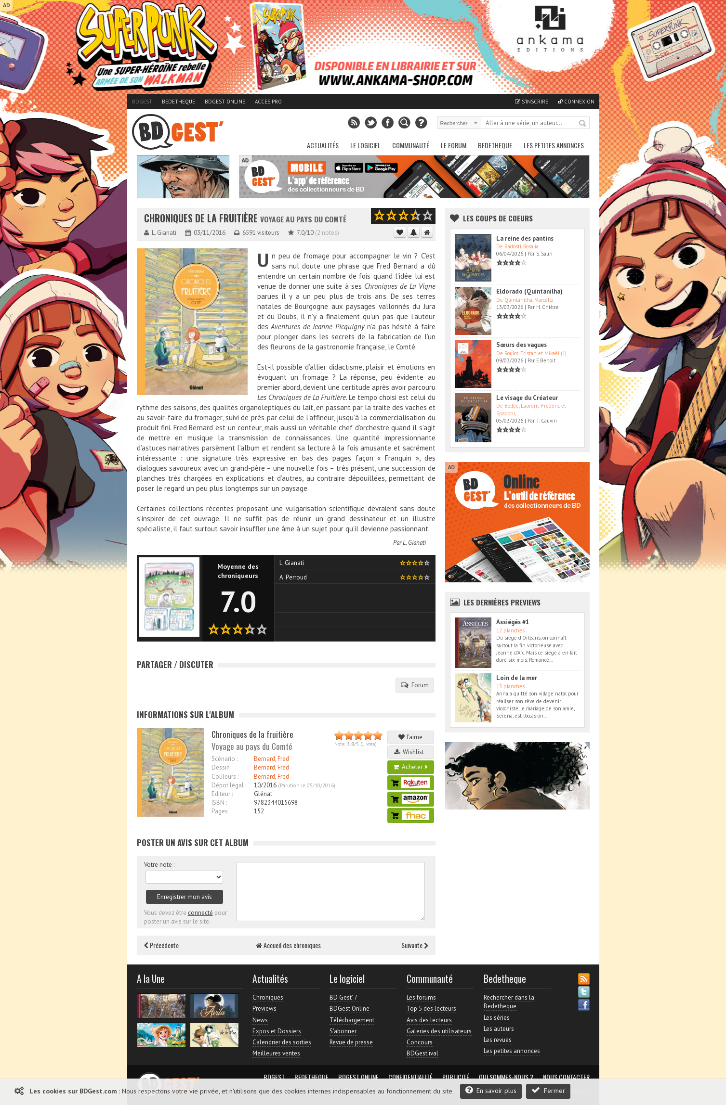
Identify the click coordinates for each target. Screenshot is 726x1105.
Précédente (161, 945)
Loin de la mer (516, 678)
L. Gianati (414, 543)
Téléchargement (352, 1020)
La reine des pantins (525, 238)
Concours (420, 1042)
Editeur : (222, 794)
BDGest (142, 101)
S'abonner (343, 1031)
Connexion (576, 101)
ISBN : (219, 802)
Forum (415, 685)
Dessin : (221, 767)
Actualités (323, 145)
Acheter (410, 767)
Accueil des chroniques (288, 945)
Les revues (498, 1040)
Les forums (421, 997)
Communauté (410, 145)
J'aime (410, 737)
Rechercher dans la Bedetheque (509, 1001)
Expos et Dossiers (276, 1031)
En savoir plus (490, 1090)
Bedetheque (178, 101)
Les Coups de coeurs (498, 218)
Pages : (220, 811)
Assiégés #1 (512, 622)
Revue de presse (351, 1042)
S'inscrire (531, 101)
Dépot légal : (228, 785)
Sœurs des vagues (521, 345)
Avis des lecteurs (429, 1020)
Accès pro (268, 101)
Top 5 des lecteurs (431, 1008)
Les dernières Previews (502, 602)
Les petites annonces (554, 145)
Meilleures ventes (276, 1053)
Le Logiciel (365, 145)
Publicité (455, 1077)
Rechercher (583, 124)
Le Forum (453, 145)
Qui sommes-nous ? (506, 1077)
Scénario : (224, 759)
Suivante (414, 945)
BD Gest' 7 (343, 997)
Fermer (548, 1090)
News (260, 1020)
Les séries (497, 1018)
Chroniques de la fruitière (201, 218)
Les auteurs (499, 1029)
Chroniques (267, 997)
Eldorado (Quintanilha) (529, 291)
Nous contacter (566, 1077)
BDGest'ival (422, 1053)
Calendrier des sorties (281, 1042)
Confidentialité (410, 1077)
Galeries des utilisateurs (439, 1031)
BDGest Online (225, 101)
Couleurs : (224, 776)
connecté (200, 913)
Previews (264, 1008)
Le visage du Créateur (527, 398)
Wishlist (410, 752)
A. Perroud (293, 577)
